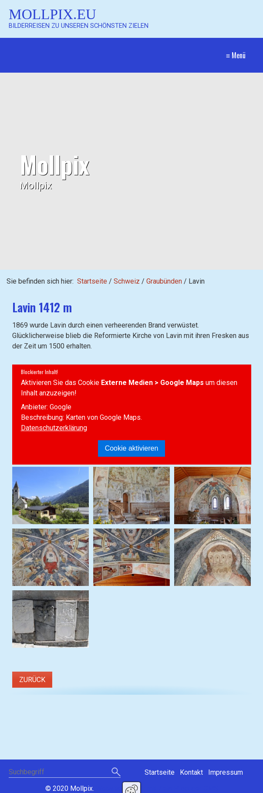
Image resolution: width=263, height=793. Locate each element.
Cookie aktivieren (131, 448)
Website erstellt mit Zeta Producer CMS (157, 788)
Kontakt (191, 772)
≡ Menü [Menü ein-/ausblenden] (236, 55)
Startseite (92, 281)
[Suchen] (116, 772)
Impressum (225, 772)
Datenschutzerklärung (54, 428)
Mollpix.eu (52, 14)
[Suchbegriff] (65, 773)
